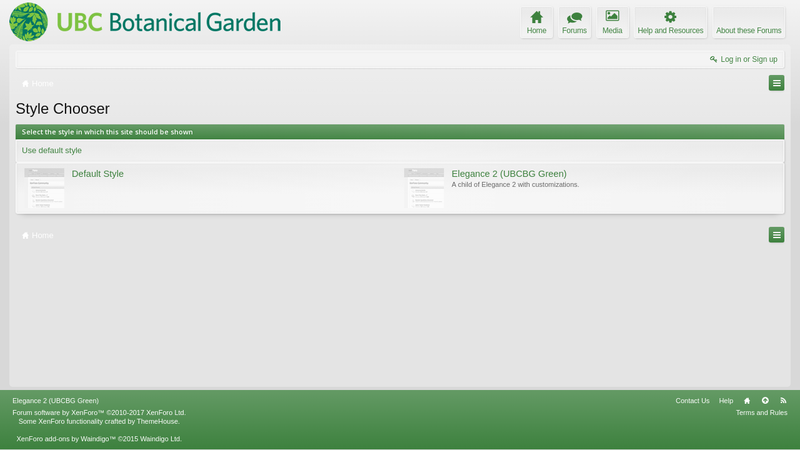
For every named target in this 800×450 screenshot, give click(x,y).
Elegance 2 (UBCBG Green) (55, 400)
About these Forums (748, 30)
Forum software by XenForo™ (99, 412)
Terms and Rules (762, 412)
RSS (783, 400)
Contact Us (692, 400)
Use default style (52, 150)
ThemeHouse (157, 421)
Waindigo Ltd (160, 438)
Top (765, 400)
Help (726, 400)
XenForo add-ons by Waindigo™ (66, 438)
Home (747, 400)
